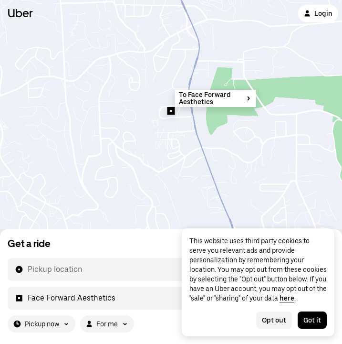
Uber (20, 13)
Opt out (274, 320)
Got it (312, 320)
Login (318, 13)
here (287, 298)
